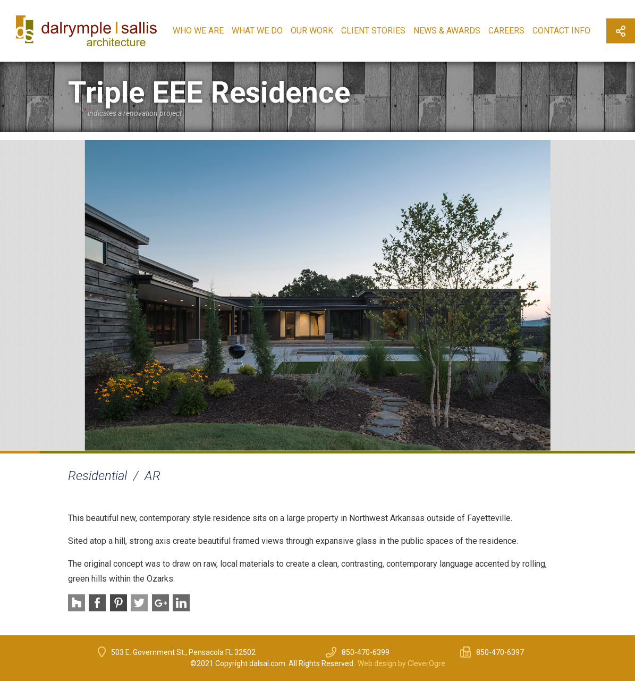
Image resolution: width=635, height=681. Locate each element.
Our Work (312, 31)
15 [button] (576, 452)
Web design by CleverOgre (401, 663)
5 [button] (179, 452)
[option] (317, 295)
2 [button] (60, 452)
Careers (506, 31)
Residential (97, 475)
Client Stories (373, 31)
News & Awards (446, 31)
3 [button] (99, 452)
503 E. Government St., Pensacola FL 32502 (183, 652)
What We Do (257, 31)
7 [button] (258, 452)
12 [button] (457, 452)
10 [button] (377, 452)
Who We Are (198, 31)
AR (152, 475)
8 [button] (298, 452)
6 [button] (218, 452)
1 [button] (20, 452)
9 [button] (338, 452)
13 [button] (496, 452)
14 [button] (536, 452)
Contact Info (561, 31)
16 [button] (615, 452)
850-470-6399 (366, 652)
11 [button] (417, 452)
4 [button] (139, 452)
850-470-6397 (500, 652)
